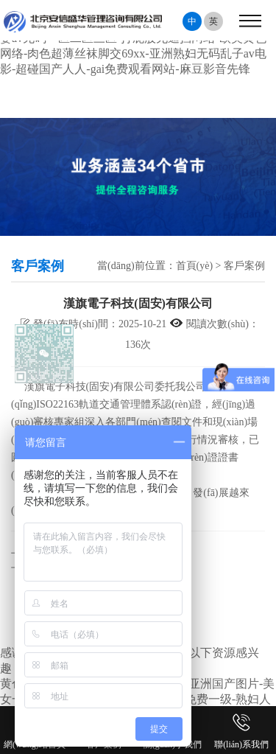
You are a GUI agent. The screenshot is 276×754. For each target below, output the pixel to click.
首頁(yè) (194, 265)
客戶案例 (244, 265)
